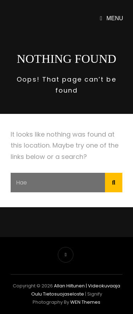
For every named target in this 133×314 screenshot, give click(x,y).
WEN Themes (85, 302)
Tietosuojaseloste (63, 294)
